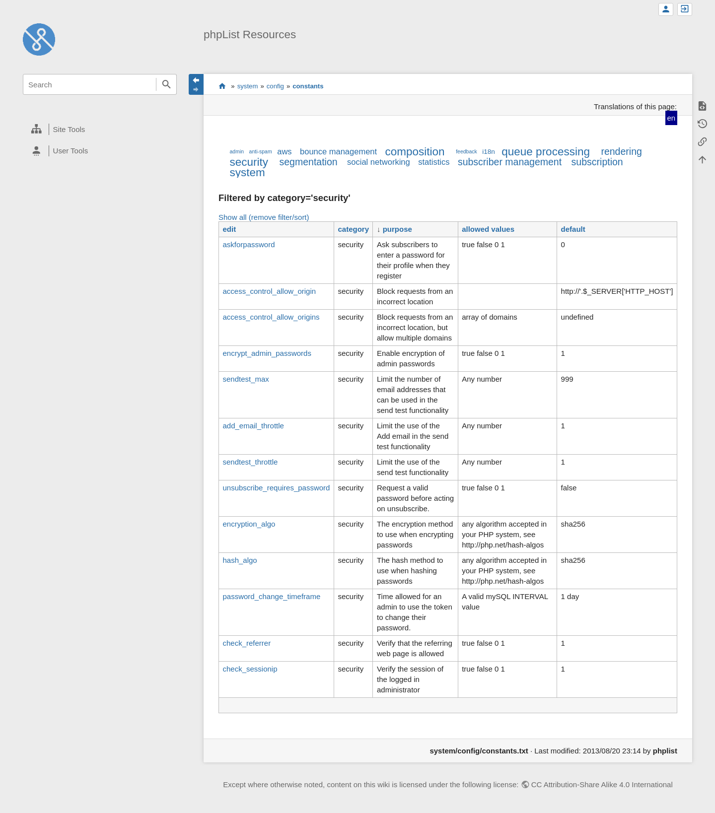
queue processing (545, 151)
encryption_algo (248, 524)
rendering (621, 151)
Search (166, 84)
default (573, 229)
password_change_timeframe (271, 596)
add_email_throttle (253, 425)
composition (415, 151)
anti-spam (260, 151)
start (222, 86)
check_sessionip (249, 669)
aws (284, 151)
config (275, 86)
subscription (597, 161)
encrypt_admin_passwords (266, 353)
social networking (378, 161)
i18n (488, 151)
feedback (466, 151)
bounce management (338, 151)
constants (307, 86)
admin (236, 151)
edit (229, 229)
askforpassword (248, 244)
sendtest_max (245, 379)
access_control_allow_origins (270, 317)
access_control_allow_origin (269, 291)
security (248, 162)
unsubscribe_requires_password (276, 487)
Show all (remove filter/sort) (263, 217)
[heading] (99, 129)
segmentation (309, 161)
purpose (397, 229)
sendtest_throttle (250, 462)
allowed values (488, 229)
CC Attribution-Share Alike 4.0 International (602, 784)
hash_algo (239, 560)
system (247, 86)
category (353, 229)
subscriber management (510, 161)
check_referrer (246, 643)
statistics (433, 161)
